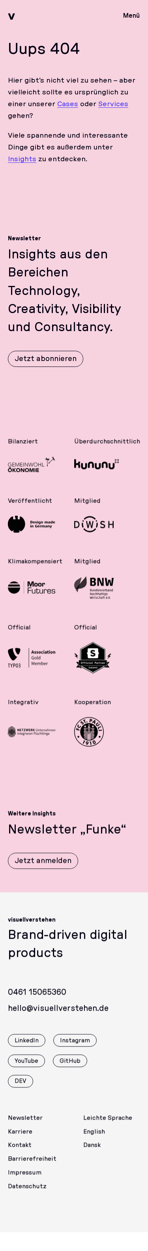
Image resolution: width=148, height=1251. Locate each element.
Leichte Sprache (107, 1124)
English (94, 1138)
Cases (67, 104)
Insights (22, 159)
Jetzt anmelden (43, 867)
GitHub (70, 1067)
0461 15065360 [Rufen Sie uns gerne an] (37, 998)
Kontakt (20, 1151)
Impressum (24, 1178)
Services (113, 104)
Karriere (20, 1138)
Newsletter (25, 1124)
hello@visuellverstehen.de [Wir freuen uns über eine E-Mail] (58, 1015)
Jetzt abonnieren (46, 359)
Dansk (92, 1151)
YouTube (26, 1067)
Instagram (75, 1047)
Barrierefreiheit (32, 1165)
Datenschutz (27, 1192)
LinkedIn (27, 1047)
